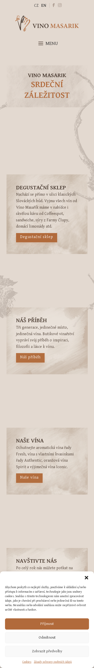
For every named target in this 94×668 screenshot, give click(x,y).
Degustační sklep (36, 237)
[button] (86, 577)
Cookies (26, 662)
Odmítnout (47, 637)
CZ (36, 5)
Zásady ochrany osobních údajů (53, 662)
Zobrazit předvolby (47, 651)
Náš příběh (29, 357)
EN (43, 5)
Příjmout (47, 624)
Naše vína (32, 477)
